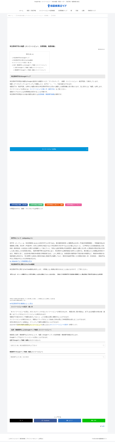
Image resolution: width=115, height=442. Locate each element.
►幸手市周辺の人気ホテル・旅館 (54, 205)
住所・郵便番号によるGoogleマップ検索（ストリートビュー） (31, 65)
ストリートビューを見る (49, 150)
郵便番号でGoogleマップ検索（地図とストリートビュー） (32, 70)
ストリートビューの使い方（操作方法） (43, 90)
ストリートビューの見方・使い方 (23, 63)
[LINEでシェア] (93, 421)
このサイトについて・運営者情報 (17, 439)
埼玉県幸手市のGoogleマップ (21, 57)
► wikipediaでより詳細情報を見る (21, 262)
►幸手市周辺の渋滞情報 (36, 205)
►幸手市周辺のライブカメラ (73, 205)
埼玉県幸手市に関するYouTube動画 (23, 60)
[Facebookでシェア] (45, 421)
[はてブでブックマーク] (69, 421)
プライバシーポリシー (32, 439)
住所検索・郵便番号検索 (46, 95)
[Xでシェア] (21, 421)
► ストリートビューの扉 (59, 325)
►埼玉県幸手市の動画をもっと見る (21, 304)
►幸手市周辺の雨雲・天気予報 (19, 205)
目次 (28, 54)
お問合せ (42, 439)
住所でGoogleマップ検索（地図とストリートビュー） (30, 68)
